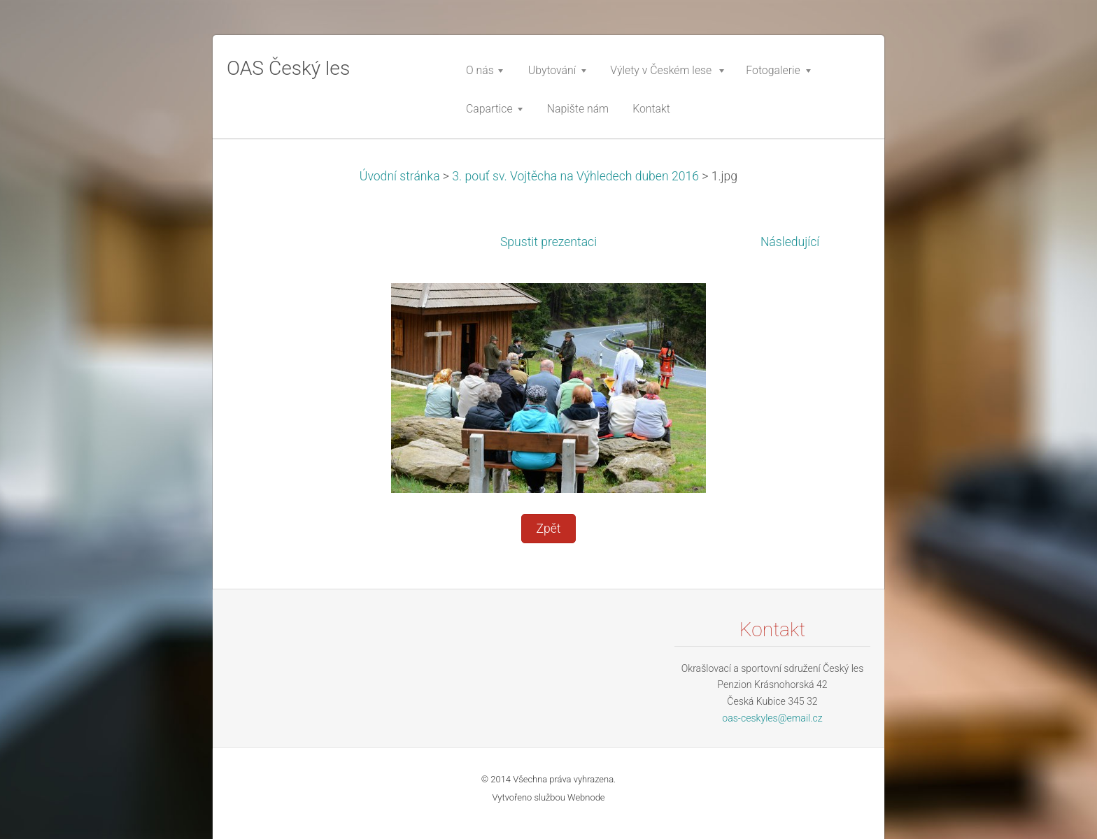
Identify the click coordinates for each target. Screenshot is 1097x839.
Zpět (548, 529)
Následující (789, 242)
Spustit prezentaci (548, 242)
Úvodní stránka (400, 176)
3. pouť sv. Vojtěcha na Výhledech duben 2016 (575, 176)
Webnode (586, 797)
